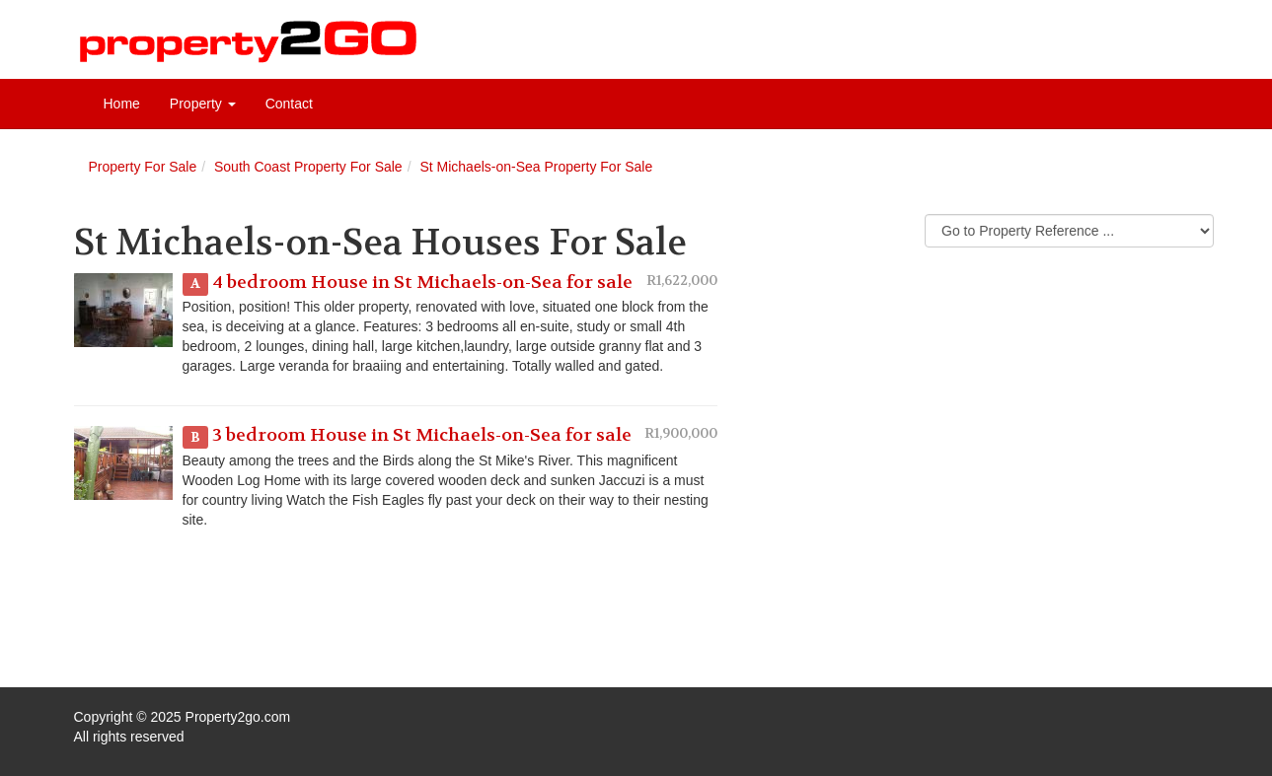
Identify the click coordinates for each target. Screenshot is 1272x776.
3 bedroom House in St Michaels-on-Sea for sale (422, 435)
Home (122, 103)
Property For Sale (143, 167)
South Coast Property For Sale (308, 167)
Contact (289, 103)
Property (203, 103)
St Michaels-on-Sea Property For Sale (535, 167)
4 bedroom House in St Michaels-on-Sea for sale (422, 282)
